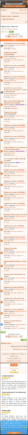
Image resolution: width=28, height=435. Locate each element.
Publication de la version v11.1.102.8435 (14, 170)
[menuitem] (5, 10)
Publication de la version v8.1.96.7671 (13, 309)
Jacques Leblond (20, 45)
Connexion (8, 6)
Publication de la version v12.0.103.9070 (14, 76)
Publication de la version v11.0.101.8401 (14, 181)
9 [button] (19, 36)
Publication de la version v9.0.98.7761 (14, 287)
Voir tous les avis (14, 368)
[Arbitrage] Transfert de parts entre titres (15, 214)
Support (13, 97)
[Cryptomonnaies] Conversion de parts (14, 237)
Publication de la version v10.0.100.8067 (14, 192)
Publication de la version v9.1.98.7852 (14, 226)
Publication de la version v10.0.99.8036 (14, 203)
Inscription (20, 6)
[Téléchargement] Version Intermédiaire (14, 43)
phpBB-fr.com (17, 358)
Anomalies (13, 48)
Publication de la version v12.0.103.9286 (14, 65)
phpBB (12, 354)
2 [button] (10, 36)
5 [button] (16, 36)
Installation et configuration (18, 328)
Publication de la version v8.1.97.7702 (14, 298)
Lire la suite (20, 388)
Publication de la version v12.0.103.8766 (14, 136)
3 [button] (12, 36)
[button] (7, 36)
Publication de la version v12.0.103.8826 (14, 125)
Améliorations (14, 108)
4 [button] (14, 36)
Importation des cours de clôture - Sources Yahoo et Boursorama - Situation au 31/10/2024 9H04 (15, 89)
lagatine (18, 162)
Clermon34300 (20, 104)
